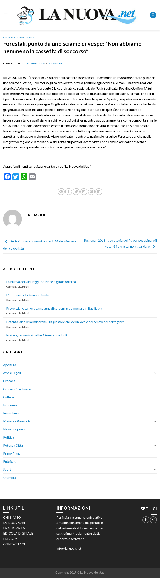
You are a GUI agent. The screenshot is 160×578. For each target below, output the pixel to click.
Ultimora (9, 477)
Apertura (9, 365)
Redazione (56, 63)
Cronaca (9, 37)
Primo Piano (25, 37)
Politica (8, 437)
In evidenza (11, 413)
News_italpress (14, 429)
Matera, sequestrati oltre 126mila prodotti (36, 335)
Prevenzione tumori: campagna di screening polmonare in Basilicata (54, 308)
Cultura (8, 397)
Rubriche (9, 461)
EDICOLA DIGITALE (18, 533)
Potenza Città (13, 445)
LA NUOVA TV (14, 528)
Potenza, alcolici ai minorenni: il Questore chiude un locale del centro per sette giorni (65, 322)
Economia (10, 405)
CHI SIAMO (12, 517)
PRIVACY (10, 539)
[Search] (153, 15)
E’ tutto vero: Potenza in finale (27, 295)
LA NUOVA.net (14, 523)
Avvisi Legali (12, 373)
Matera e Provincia (16, 421)
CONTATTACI (14, 544)
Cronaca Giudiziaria (17, 389)
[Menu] (5, 15)
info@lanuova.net (68, 548)
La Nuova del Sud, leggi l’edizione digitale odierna (41, 282)
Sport (7, 469)
